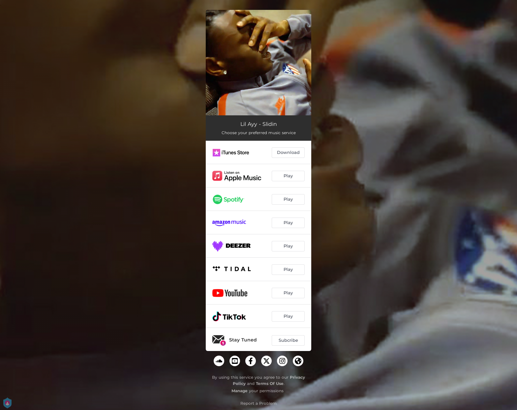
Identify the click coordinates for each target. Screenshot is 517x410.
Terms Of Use (270, 383)
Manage (239, 390)
